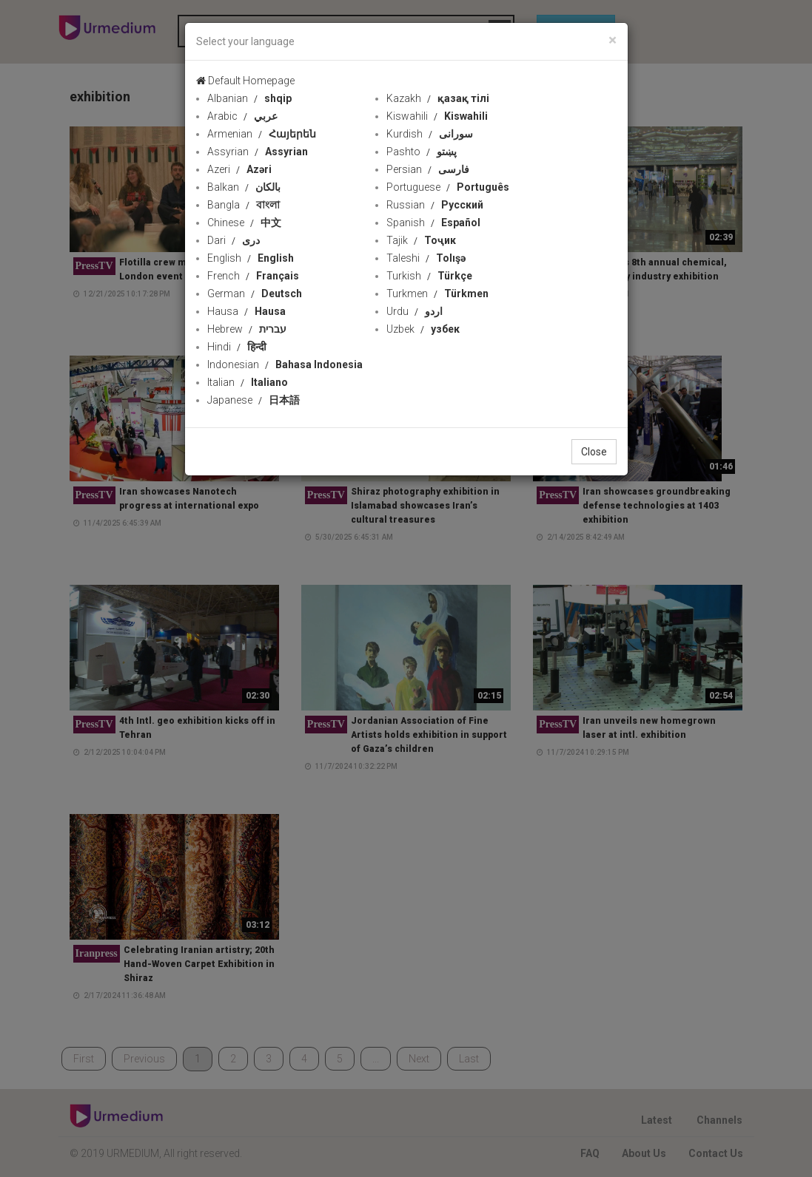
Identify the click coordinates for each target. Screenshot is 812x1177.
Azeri (239, 169)
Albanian (249, 98)
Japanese (253, 400)
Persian (427, 169)
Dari (233, 240)
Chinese (244, 222)
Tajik (421, 240)
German (254, 293)
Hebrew (246, 329)
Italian (247, 382)
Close (594, 452)
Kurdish (429, 134)
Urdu (414, 311)
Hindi (236, 347)
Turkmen (437, 293)
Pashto (421, 151)
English (250, 258)
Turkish (429, 276)
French (253, 276)
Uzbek (423, 329)
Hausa (246, 311)
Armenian (261, 134)
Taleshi (426, 258)
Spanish (433, 222)
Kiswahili (437, 116)
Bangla (243, 205)
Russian (434, 205)
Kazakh (437, 98)
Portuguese (447, 187)
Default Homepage (245, 81)
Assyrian (257, 151)
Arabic (242, 116)
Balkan (244, 187)
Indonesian (285, 364)
